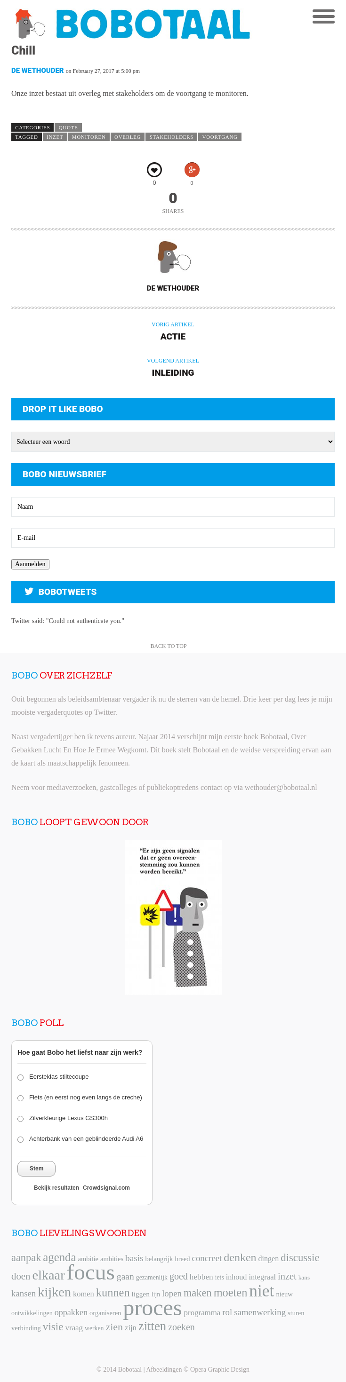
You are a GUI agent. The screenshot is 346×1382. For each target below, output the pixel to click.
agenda (59, 1257)
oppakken (71, 1312)
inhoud (236, 1277)
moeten (231, 1292)
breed (182, 1259)
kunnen (113, 1292)
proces (152, 1307)
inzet (55, 137)
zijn (131, 1327)
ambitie (88, 1259)
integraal (262, 1276)
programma (202, 1312)
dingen (268, 1259)
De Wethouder (37, 70)
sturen (296, 1313)
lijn (156, 1294)
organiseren (105, 1313)
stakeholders (171, 137)
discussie (300, 1258)
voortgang (220, 137)
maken (198, 1293)
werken (94, 1328)
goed (178, 1276)
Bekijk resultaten (56, 1188)
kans (304, 1277)
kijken (54, 1292)
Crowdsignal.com (106, 1188)
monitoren (89, 137)
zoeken (181, 1327)
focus (91, 1272)
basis (134, 1258)
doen (20, 1276)
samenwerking (260, 1312)
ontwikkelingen (32, 1313)
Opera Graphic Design (219, 1369)
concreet (207, 1258)
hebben (201, 1276)
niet (261, 1290)
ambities (111, 1259)
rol (227, 1312)
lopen (172, 1293)
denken (240, 1257)
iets (219, 1277)
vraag (74, 1327)
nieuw (284, 1294)
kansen (23, 1293)
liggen (141, 1294)
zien (114, 1327)
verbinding (26, 1328)
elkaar (48, 1275)
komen (83, 1293)
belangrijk (159, 1259)
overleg (127, 137)
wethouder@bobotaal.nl (281, 787)
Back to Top (168, 646)
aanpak (26, 1258)
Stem (36, 1168)
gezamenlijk (152, 1277)
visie (53, 1326)
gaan (125, 1276)
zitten (152, 1326)
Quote (68, 127)
